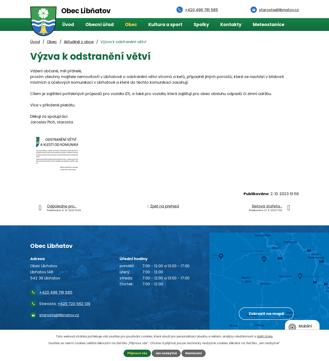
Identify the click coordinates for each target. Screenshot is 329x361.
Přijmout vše (137, 353)
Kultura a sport (165, 24)
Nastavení (193, 353)
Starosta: (64, 303)
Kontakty (231, 24)
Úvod (68, 24)
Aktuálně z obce (79, 41)
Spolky (201, 24)
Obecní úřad (99, 24)
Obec (131, 24)
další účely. (265, 336)
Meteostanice (268, 24)
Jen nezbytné (166, 353)
